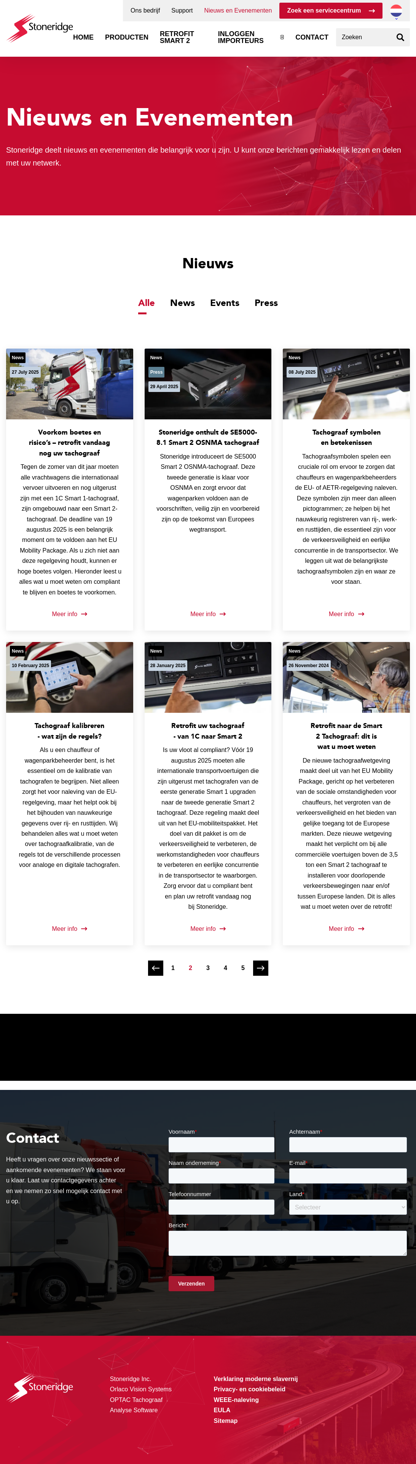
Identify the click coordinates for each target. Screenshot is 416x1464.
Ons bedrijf (145, 11)
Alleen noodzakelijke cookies (336, 1436)
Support (182, 11)
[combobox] (373, 37)
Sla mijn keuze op (337, 1420)
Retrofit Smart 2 (177, 37)
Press (266, 302)
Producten (126, 37)
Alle (146, 302)
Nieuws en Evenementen (238, 11)
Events (224, 302)
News (182, 302)
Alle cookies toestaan (336, 1404)
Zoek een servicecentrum (324, 10)
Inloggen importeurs (241, 37)
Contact (311, 37)
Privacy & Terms (159, 1442)
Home (83, 37)
